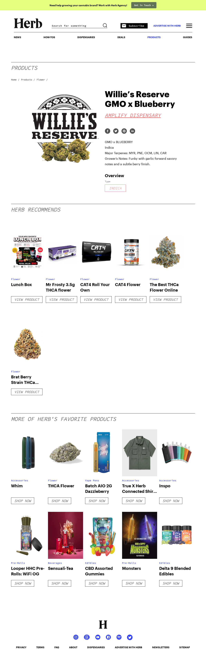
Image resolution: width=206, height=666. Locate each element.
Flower (15, 279)
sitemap (184, 647)
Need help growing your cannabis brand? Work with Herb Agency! (88, 5)
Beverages (55, 562)
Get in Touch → (144, 5)
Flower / (42, 79)
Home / (15, 79)
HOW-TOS (49, 37)
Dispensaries (86, 37)
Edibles (90, 562)
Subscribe (133, 26)
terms (40, 647)
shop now (22, 501)
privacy (21, 647)
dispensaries (96, 647)
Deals (121, 37)
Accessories (19, 480)
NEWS (17, 37)
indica (115, 188)
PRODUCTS (154, 37)
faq (56, 647)
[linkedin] (132, 131)
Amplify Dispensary (133, 115)
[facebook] (107, 131)
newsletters (160, 647)
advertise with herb (167, 25)
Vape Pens (92, 480)
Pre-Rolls (18, 562)
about (73, 647)
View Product (26, 299)
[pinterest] (124, 131)
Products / (28, 79)
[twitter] (116, 131)
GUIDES (187, 37)
